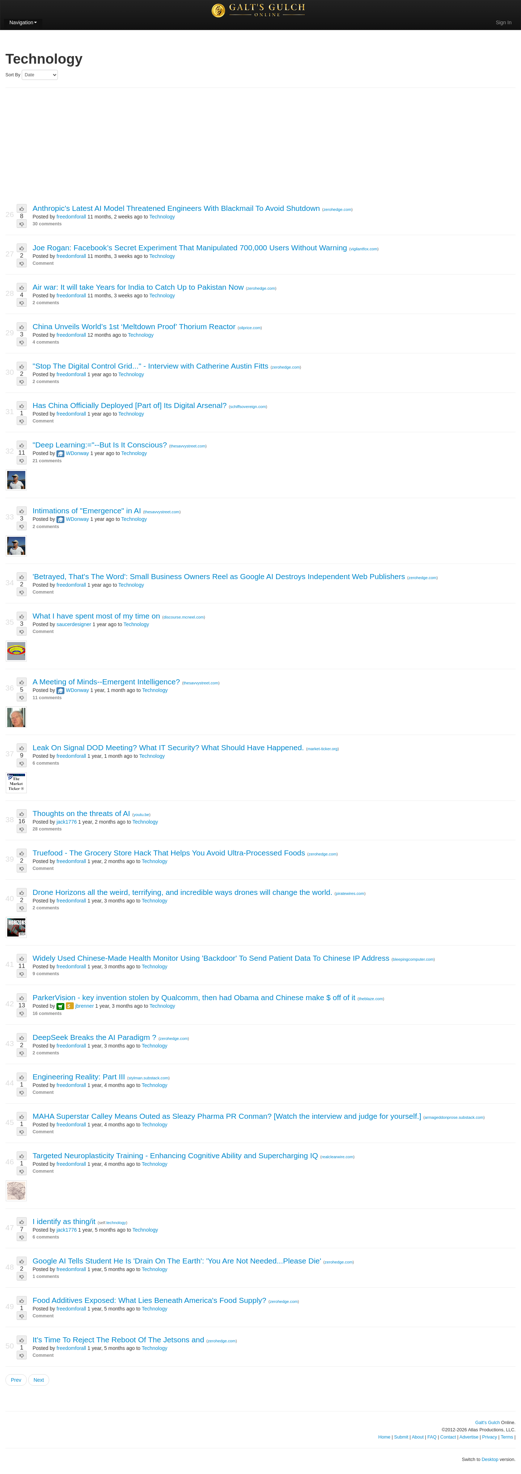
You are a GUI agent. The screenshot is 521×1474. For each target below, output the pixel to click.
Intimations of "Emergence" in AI (88, 510)
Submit (401, 1437)
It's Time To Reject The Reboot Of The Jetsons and (119, 1339)
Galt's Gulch (487, 1422)
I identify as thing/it (65, 1221)
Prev (16, 1380)
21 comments (47, 460)
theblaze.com (371, 999)
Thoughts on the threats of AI (82, 813)
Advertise (469, 1437)
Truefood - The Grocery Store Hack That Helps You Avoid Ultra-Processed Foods (170, 853)
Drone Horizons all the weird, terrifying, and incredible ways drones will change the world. (184, 892)
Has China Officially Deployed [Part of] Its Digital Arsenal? (131, 405)
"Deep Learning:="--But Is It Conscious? (101, 445)
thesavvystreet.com (187, 446)
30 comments (47, 223)
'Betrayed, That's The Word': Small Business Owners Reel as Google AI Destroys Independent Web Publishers (220, 576)
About (418, 1437)
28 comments (47, 829)
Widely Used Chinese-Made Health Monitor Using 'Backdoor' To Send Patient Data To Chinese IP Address (212, 958)
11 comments (47, 697)
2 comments (46, 302)
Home (384, 1437)
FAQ (431, 1437)
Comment (43, 263)
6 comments (46, 763)
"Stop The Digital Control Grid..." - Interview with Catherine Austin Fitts (152, 366)
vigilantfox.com (364, 249)
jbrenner (84, 1006)
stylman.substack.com (148, 1078)
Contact (448, 1437)
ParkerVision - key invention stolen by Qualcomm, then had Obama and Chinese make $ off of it (195, 997)
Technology (162, 217)
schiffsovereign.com (248, 406)
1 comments (46, 1276)
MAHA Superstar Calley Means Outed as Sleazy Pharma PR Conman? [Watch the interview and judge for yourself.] (228, 1116)
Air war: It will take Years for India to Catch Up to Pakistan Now (139, 287)
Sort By (12, 74)
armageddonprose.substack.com (454, 1117)
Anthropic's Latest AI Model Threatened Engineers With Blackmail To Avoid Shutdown (177, 208)
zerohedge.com (337, 209)
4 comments (46, 342)
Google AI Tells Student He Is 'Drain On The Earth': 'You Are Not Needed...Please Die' (178, 1261)
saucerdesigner (73, 624)
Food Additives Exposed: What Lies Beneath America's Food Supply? (150, 1300)
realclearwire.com (337, 1157)
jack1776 (66, 822)
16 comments (47, 1013)
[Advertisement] (260, 146)
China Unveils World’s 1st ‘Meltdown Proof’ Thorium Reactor (135, 326)
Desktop (490, 1459)
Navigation (23, 22)
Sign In (504, 22)
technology (116, 1222)
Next (39, 1380)
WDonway (77, 453)
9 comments (46, 973)
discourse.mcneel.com (184, 617)
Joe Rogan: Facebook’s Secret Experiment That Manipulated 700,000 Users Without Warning (191, 247)
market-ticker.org (323, 749)
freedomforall (71, 217)
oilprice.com (250, 328)
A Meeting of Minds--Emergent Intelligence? (107, 681)
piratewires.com (350, 893)
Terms (507, 1437)
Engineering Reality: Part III (80, 1076)
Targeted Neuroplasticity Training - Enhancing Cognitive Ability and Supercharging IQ (176, 1155)
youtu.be (141, 814)
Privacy (489, 1437)
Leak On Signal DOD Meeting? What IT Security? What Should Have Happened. (169, 747)
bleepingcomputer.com (413, 959)
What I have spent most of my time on (97, 616)
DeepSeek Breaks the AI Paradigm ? (95, 1037)
